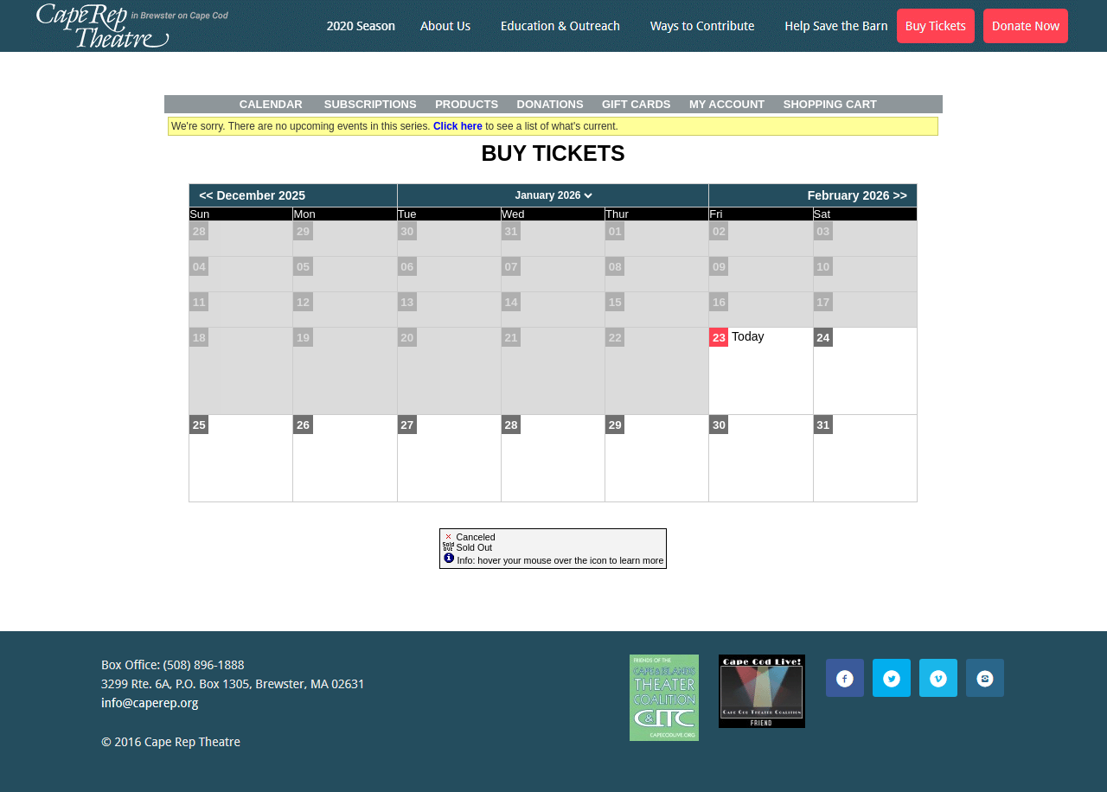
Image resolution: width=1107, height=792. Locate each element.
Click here (458, 126)
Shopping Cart (830, 104)
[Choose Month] (553, 195)
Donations (550, 104)
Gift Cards (636, 104)
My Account (725, 104)
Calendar (271, 104)
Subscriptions (370, 104)
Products (466, 104)
